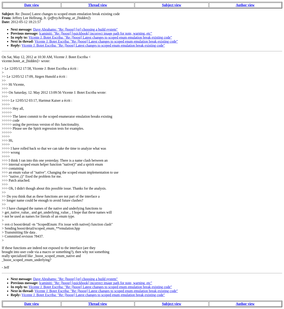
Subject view (171, 5)
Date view (31, 5)
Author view (245, 5)
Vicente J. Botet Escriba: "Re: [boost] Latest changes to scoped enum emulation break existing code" (100, 37)
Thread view (97, 5)
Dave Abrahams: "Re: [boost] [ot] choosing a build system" (75, 29)
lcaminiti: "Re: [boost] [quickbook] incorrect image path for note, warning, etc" (95, 33)
